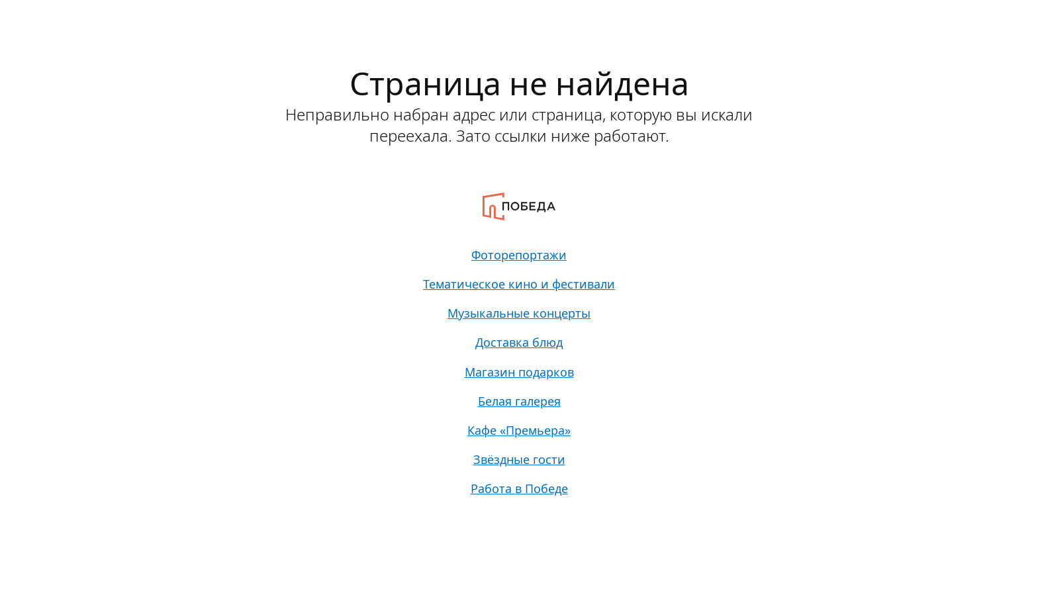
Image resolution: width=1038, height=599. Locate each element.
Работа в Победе (519, 510)
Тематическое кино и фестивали (519, 288)
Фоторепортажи (519, 256)
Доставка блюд (519, 351)
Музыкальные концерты (519, 319)
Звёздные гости (519, 478)
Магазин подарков (519, 383)
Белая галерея (519, 415)
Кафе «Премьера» (519, 447)
